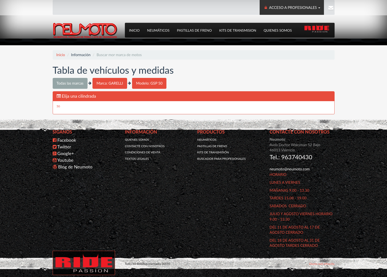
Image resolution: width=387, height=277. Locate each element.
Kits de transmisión (213, 152)
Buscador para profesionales (221, 158)
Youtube (65, 159)
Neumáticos (158, 30)
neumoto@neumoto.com (290, 168)
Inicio (134, 30)
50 (58, 105)
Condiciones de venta (142, 152)
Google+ (65, 153)
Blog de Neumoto (75, 166)
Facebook (66, 139)
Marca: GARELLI (109, 82)
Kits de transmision (237, 30)
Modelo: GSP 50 (149, 82)
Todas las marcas (70, 82)
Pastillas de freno (194, 30)
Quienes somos (277, 30)
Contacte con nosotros (145, 145)
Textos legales (137, 158)
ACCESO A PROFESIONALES (292, 7)
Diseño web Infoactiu (321, 263)
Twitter (64, 146)
